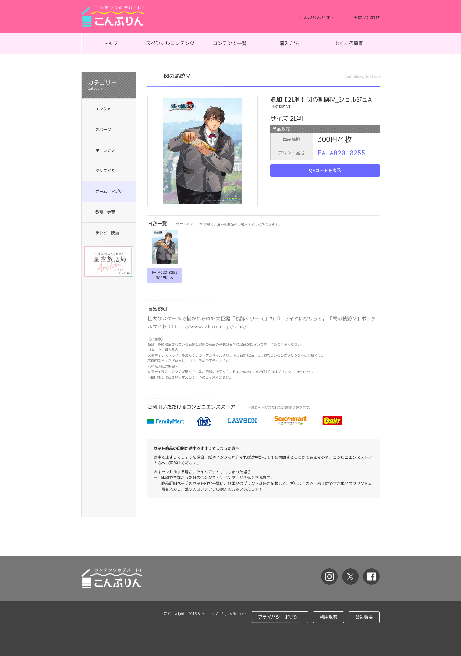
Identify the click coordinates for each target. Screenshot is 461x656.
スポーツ (103, 129)
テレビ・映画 (107, 232)
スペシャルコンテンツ (170, 43)
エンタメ (103, 108)
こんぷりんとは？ (316, 18)
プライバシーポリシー (280, 617)
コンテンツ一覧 (230, 43)
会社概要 (364, 617)
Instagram (325, 577)
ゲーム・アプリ (108, 191)
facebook (370, 577)
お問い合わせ (366, 18)
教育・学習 (105, 212)
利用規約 (329, 617)
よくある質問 (348, 43)
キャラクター (107, 150)
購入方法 (289, 43)
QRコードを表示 (325, 170)
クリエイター (107, 170)
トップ (110, 43)
